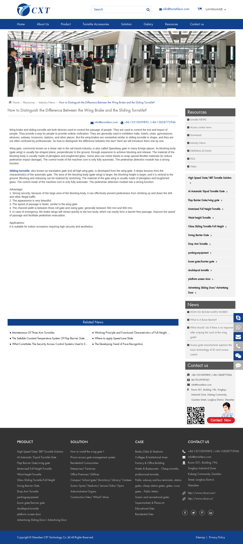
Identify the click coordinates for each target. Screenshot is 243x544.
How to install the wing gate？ (87, 451)
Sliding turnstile (19, 170)
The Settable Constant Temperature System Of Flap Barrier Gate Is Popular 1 (50, 338)
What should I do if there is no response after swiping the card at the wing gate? (211, 332)
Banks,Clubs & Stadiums (149, 451)
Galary (148, 26)
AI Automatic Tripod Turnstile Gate (208, 191)
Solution (126, 26)
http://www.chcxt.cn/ (200, 498)
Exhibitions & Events (200, 151)
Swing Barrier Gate (201, 235)
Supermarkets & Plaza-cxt (149, 502)
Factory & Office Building (149, 463)
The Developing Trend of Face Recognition (119, 344)
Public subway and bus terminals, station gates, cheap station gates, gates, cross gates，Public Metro (158, 486)
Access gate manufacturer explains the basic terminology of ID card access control (211, 350)
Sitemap (200, 537)
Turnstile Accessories (96, 26)
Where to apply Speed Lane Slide (114, 338)
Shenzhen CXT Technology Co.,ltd (51, 537)
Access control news (200, 127)
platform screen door (201, 279)
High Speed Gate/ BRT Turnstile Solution (209, 180)
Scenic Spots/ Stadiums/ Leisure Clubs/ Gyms (97, 485)
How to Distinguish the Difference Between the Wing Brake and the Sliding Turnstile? (107, 102)
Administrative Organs (83, 491)
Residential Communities (84, 463)
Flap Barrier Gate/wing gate (206, 200)
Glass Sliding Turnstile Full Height (208, 226)
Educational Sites (145, 508)
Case (139, 442)
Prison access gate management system (92, 457)
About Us (43, 26)
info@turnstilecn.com (174, 9)
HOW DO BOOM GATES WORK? (208, 312)
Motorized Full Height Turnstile (206, 209)
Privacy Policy (217, 537)
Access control (32, 36)
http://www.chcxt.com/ (202, 493)
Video (193, 166)
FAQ (192, 158)
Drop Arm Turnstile (200, 244)
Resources (171, 26)
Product (66, 26)
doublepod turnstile (201, 270)
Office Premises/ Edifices (84, 474)
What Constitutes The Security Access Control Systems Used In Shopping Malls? (50, 344)
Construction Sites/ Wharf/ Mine (89, 497)
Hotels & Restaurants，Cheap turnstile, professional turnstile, (157, 471)
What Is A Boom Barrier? (203, 320)
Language (214, 9)
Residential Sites (144, 514)
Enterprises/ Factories (82, 468)
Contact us (197, 26)
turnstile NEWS (198, 119)
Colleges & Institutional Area (151, 457)
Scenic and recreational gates (152, 497)
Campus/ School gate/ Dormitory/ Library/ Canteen (101, 480)
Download (195, 135)
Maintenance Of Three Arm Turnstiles (33, 332)
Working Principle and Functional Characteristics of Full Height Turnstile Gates (133, 332)
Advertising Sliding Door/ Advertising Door (208, 290)
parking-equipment (200, 253)
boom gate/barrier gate (203, 261)
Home (21, 26)
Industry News (47, 102)
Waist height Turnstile (201, 217)
